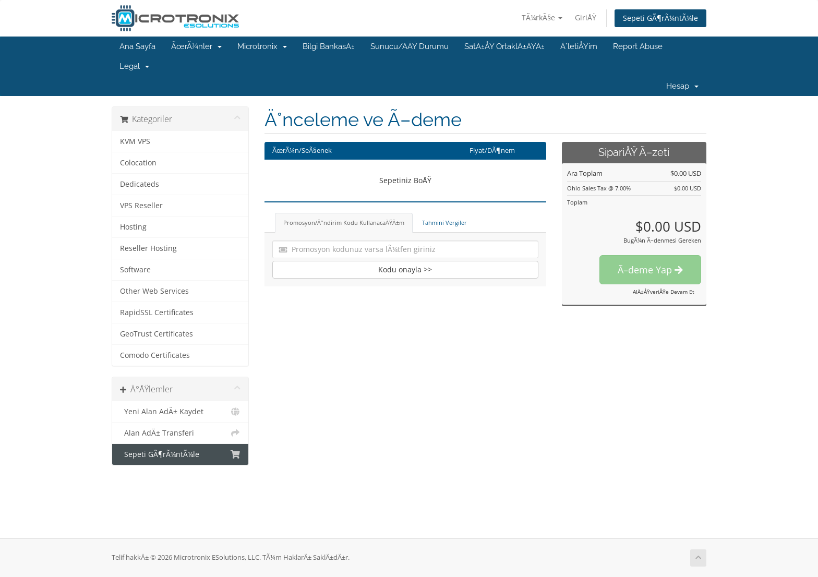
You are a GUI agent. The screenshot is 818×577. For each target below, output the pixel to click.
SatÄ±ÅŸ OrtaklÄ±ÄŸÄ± (504, 46)
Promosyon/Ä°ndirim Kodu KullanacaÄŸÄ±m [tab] (343, 222)
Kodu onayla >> (405, 269)
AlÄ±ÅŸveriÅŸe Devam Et (663, 291)
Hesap (682, 86)
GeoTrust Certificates (156, 334)
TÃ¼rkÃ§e (542, 17)
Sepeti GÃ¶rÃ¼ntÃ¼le (660, 18)
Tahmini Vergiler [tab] (444, 222)
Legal (134, 66)
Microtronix (262, 46)
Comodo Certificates (155, 355)
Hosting (133, 227)
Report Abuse (638, 46)
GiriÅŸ (585, 17)
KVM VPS (135, 141)
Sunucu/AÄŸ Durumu (409, 46)
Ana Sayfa (137, 46)
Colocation (138, 162)
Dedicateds (139, 184)
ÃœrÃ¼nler (196, 46)
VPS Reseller (141, 205)
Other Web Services (154, 291)
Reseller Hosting (148, 248)
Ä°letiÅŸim (578, 46)
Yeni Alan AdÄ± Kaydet (180, 411)
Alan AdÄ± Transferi (180, 433)
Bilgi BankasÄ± (329, 46)
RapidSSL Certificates (157, 312)
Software (135, 269)
